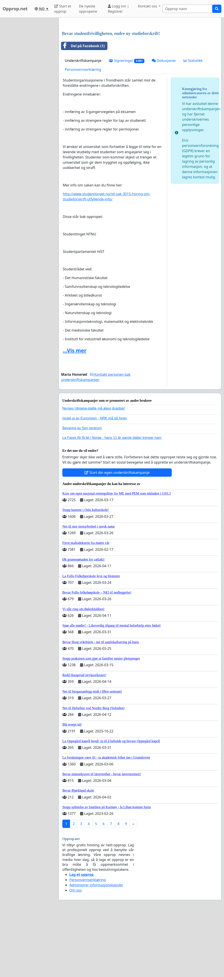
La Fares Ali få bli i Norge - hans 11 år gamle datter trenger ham (111, 499)
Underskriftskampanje (83, 121)
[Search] (187, 9)
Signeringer (126, 121)
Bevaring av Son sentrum (82, 489)
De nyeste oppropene (88, 9)
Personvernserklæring (83, 130)
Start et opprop (62, 9)
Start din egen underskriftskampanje (117, 533)
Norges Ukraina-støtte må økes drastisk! (93, 469)
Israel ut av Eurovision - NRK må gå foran (94, 479)
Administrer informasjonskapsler (96, 946)
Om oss (75, 951)
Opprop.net (15, 9)
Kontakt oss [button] (148, 6)
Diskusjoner (164, 121)
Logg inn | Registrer (118, 9)
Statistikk (193, 121)
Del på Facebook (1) (83, 107)
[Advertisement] (140, 55)
